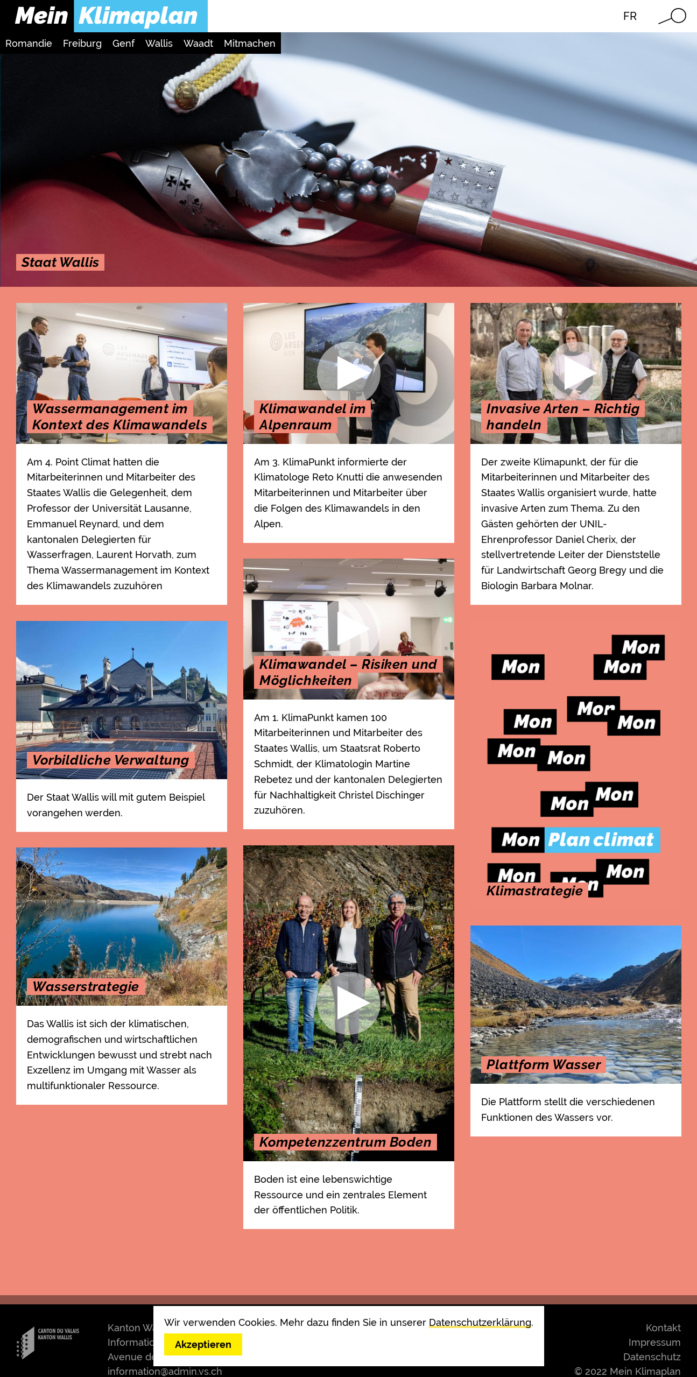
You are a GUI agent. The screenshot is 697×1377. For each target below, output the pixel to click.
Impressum (655, 1342)
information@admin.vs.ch (165, 1371)
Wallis (159, 43)
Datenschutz (652, 1356)
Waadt (198, 43)
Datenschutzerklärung (480, 1322)
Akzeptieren (203, 1344)
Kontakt (663, 1327)
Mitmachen (250, 43)
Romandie (28, 43)
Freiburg (82, 43)
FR (630, 16)
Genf (123, 43)
